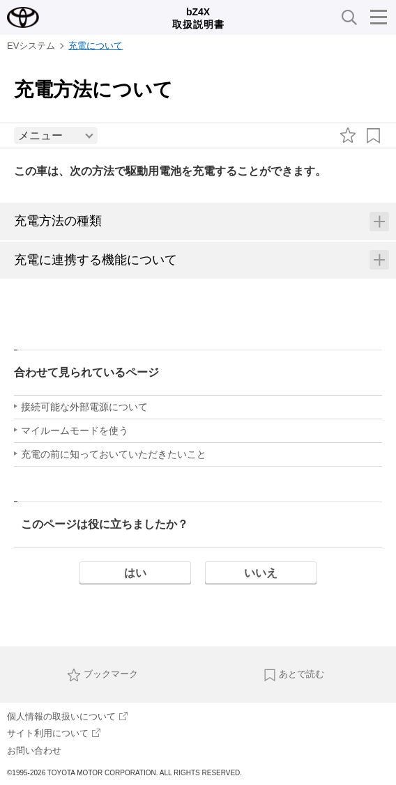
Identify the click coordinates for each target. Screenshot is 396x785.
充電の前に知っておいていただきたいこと (113, 454)
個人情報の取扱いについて (67, 716)
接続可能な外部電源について (84, 406)
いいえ (260, 573)
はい (135, 573)
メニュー (40, 135)
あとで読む (294, 675)
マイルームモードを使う (74, 430)
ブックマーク (102, 675)
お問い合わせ (34, 750)
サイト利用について (53, 733)
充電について (95, 45)
